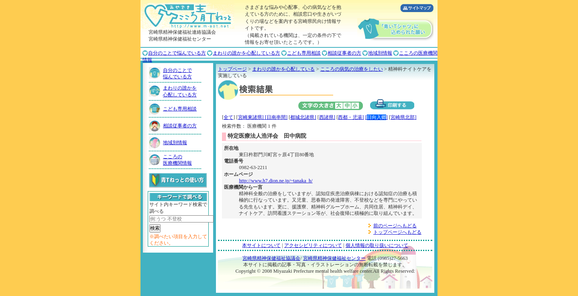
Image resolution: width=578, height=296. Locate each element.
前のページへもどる (395, 226)
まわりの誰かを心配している (283, 69)
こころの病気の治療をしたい (351, 69)
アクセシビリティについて (313, 245)
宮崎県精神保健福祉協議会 (271, 258)
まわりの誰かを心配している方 (246, 53)
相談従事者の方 (344, 53)
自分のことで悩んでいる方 (177, 53)
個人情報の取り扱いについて (377, 245)
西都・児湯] (351, 117)
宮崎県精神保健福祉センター (334, 258)
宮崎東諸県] (251, 117)
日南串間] (277, 117)
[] (376, 117)
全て (228, 117)
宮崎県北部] (403, 117)
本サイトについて (261, 245)
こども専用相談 (304, 53)
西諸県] (327, 117)
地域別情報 (380, 53)
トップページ (232, 69)
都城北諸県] (303, 117)
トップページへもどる (397, 232)
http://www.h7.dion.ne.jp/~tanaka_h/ (275, 181)
